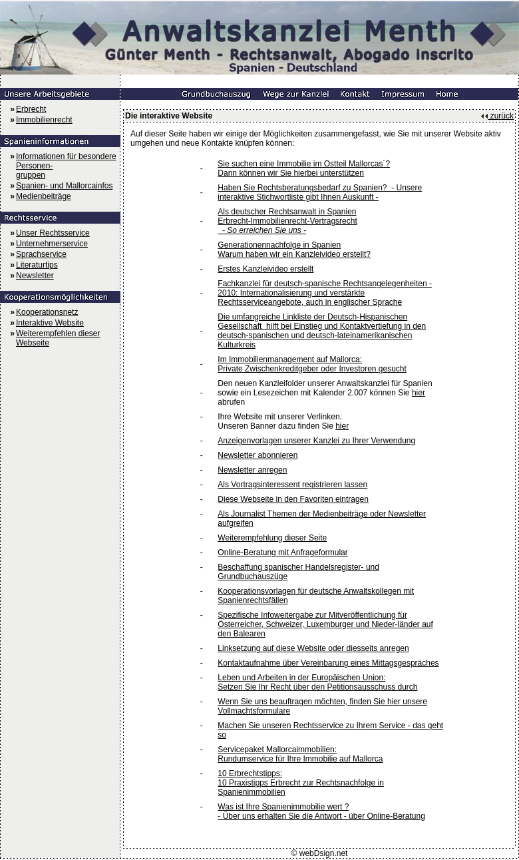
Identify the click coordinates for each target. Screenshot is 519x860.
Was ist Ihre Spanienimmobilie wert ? (283, 806)
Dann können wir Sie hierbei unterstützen (290, 173)
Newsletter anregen (252, 470)
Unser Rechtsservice (53, 233)
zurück (497, 115)
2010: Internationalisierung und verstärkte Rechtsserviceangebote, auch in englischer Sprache (310, 297)
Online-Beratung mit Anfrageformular (282, 552)
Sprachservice (41, 254)
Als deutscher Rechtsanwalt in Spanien (287, 211)
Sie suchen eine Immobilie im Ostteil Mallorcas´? (304, 163)
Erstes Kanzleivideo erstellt (265, 269)
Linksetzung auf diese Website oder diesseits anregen (313, 648)
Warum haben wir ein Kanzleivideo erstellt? (294, 254)
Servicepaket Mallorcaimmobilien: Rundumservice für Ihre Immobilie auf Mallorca (300, 754)
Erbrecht (31, 109)
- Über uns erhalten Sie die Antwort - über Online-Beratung (321, 816)
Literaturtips (37, 265)
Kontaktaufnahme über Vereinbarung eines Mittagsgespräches (328, 663)
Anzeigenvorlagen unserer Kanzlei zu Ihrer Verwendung (316, 440)
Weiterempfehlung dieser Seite (272, 537)
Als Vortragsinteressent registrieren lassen (292, 484)
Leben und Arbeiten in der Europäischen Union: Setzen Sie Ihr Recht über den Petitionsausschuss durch (317, 682)
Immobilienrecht (44, 119)
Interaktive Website (50, 322)
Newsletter (35, 275)
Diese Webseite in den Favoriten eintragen (293, 499)
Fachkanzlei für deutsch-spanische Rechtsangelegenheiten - (325, 283)
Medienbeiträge (43, 196)
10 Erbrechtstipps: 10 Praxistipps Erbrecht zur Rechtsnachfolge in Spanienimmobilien (300, 783)
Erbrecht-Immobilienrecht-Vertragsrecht (287, 221)
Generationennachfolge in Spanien (279, 245)
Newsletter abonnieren (257, 455)
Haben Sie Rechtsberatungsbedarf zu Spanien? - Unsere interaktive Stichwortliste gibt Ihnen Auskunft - (320, 192)
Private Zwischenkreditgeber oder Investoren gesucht (312, 368)
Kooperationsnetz (47, 312)
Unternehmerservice (52, 243)
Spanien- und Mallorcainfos (64, 185)
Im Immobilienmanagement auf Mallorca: (290, 359)
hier (418, 392)
